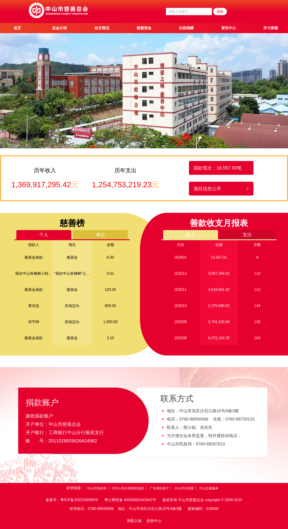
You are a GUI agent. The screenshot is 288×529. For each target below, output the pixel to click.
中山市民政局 (96, 488)
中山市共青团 (184, 488)
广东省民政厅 (159, 488)
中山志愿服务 (209, 488)
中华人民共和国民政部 (128, 488)
